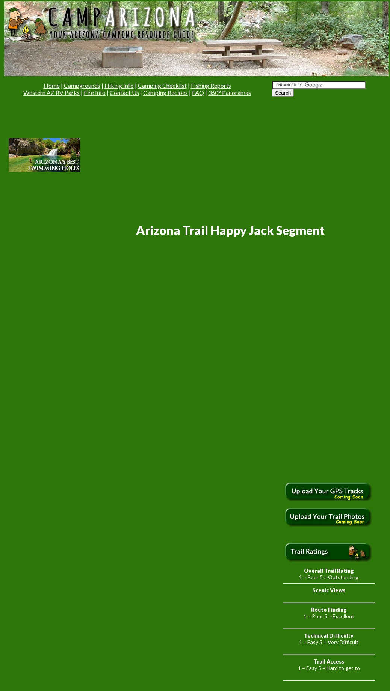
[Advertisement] (161, 154)
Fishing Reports (211, 85)
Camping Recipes (165, 92)
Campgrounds (82, 85)
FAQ (198, 92)
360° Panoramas (229, 92)
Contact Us (124, 92)
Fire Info (95, 92)
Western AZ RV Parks (51, 92)
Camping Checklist (162, 85)
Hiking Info (119, 85)
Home (52, 85)
